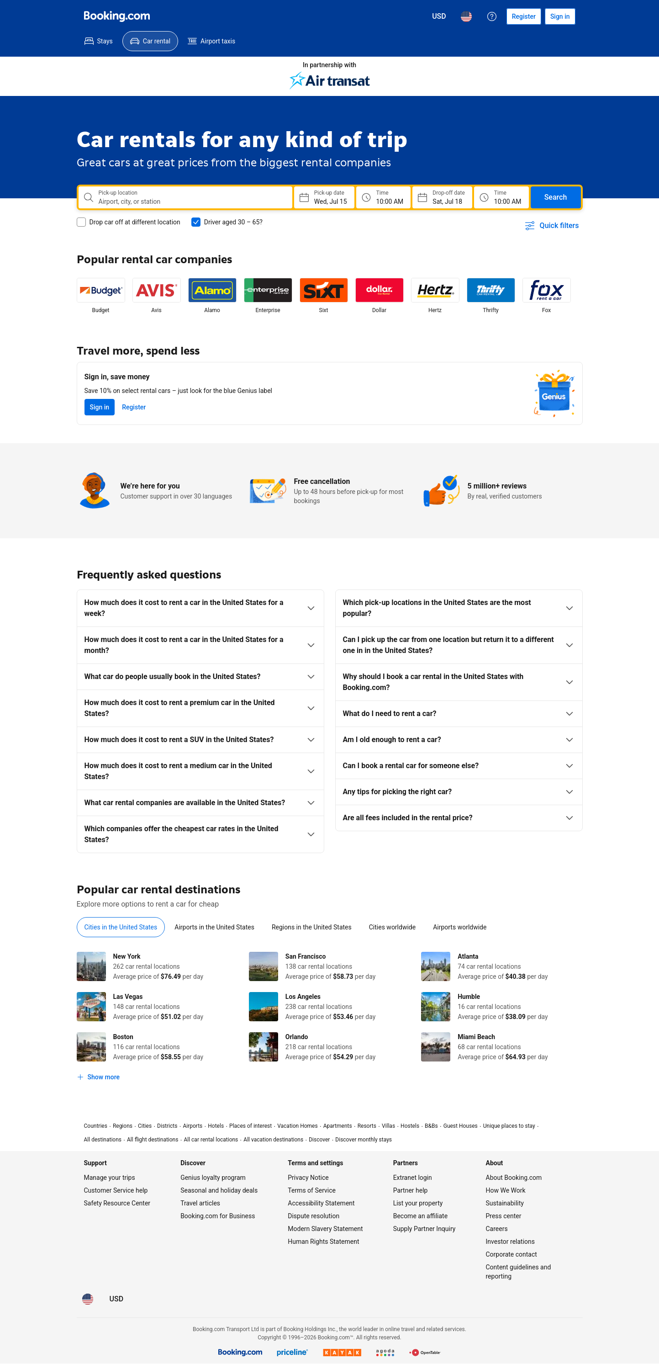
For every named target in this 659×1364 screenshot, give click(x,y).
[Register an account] (523, 16)
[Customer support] (492, 16)
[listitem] (101, 296)
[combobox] (192, 201)
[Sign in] (560, 16)
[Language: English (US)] (466, 16)
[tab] (121, 927)
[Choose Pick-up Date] (324, 197)
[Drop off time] (501, 197)
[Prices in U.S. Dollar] (439, 16)
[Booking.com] (117, 16)
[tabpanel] (330, 1018)
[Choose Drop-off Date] (442, 197)
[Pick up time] (383, 197)
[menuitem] (99, 41)
